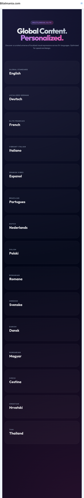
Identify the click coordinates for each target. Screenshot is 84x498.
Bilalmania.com (10, 3)
